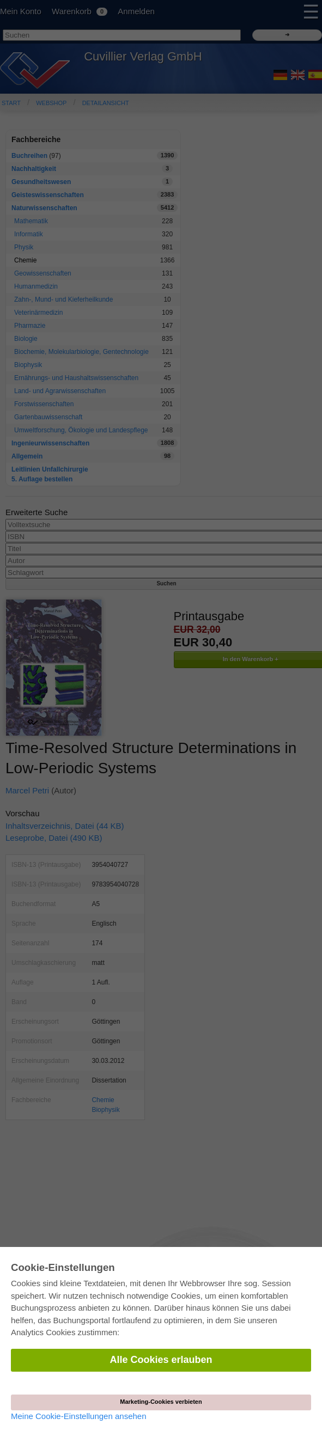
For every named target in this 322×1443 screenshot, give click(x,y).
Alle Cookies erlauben (161, 1359)
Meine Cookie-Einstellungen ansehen (79, 1416)
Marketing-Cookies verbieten (161, 1401)
